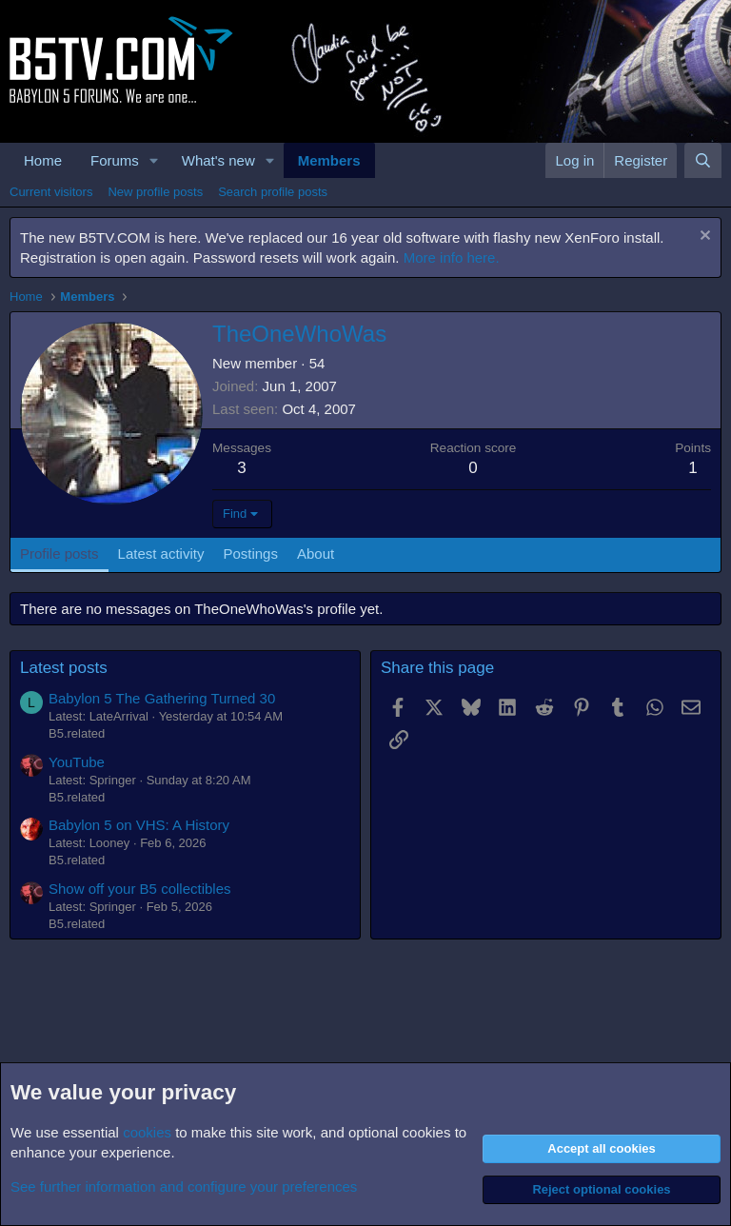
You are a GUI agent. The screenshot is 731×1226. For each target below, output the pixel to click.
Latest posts (64, 668)
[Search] (702, 160)
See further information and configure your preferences (183, 1186)
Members (329, 160)
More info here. (452, 257)
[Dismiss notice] (703, 237)
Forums (114, 160)
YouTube (77, 762)
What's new (218, 160)
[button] (154, 160)
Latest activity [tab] (161, 553)
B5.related (77, 733)
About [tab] (315, 553)
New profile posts (155, 192)
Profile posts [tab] (59, 553)
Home (43, 160)
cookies (147, 1132)
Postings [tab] (250, 553)
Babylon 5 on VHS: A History (139, 825)
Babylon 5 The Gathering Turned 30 (162, 698)
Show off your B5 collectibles (140, 888)
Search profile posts (272, 192)
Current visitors (51, 192)
